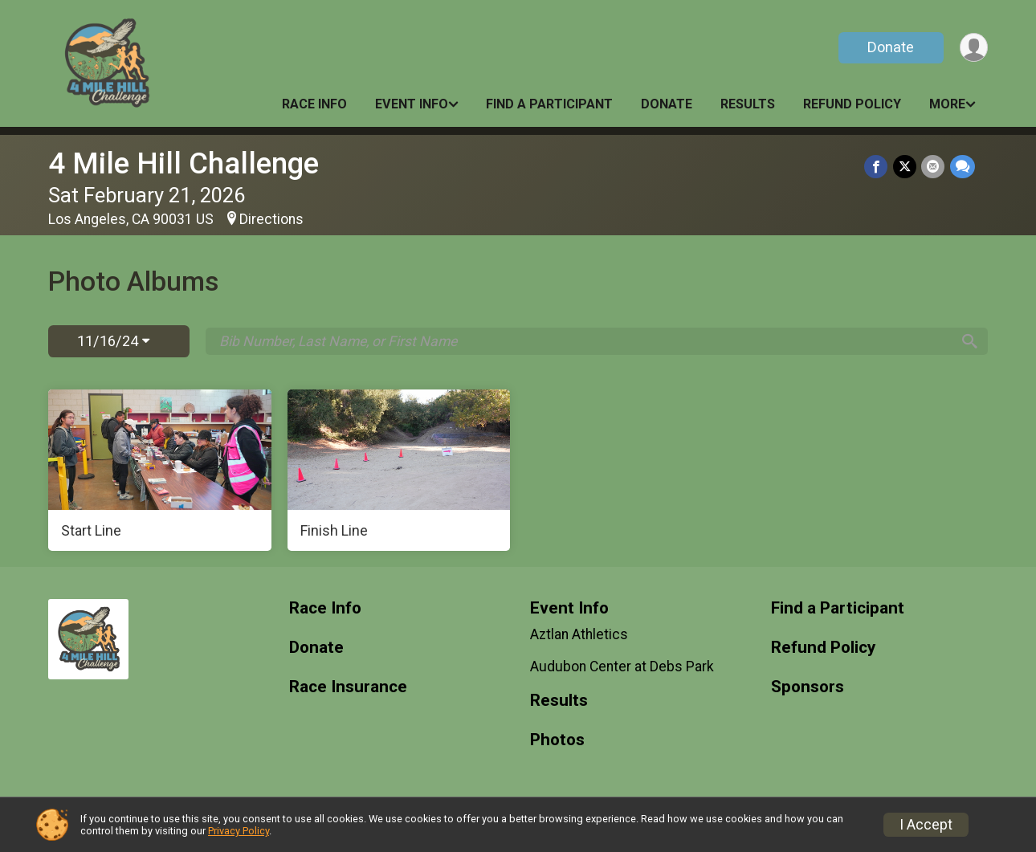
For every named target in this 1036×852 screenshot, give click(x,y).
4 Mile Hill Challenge (183, 163)
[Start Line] (159, 470)
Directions (271, 219)
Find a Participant (549, 104)
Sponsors (807, 687)
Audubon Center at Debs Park (622, 666)
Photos (557, 740)
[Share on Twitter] (905, 166)
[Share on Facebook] (877, 166)
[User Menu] (973, 48)
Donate (890, 47)
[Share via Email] (933, 166)
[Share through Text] (962, 166)
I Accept (925, 825)
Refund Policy (852, 104)
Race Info (314, 104)
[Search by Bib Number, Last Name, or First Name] (584, 341)
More (947, 104)
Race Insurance (348, 687)
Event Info (411, 104)
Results (747, 104)
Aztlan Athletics (579, 634)
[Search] (968, 341)
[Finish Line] (399, 470)
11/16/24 (113, 340)
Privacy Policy (238, 831)
